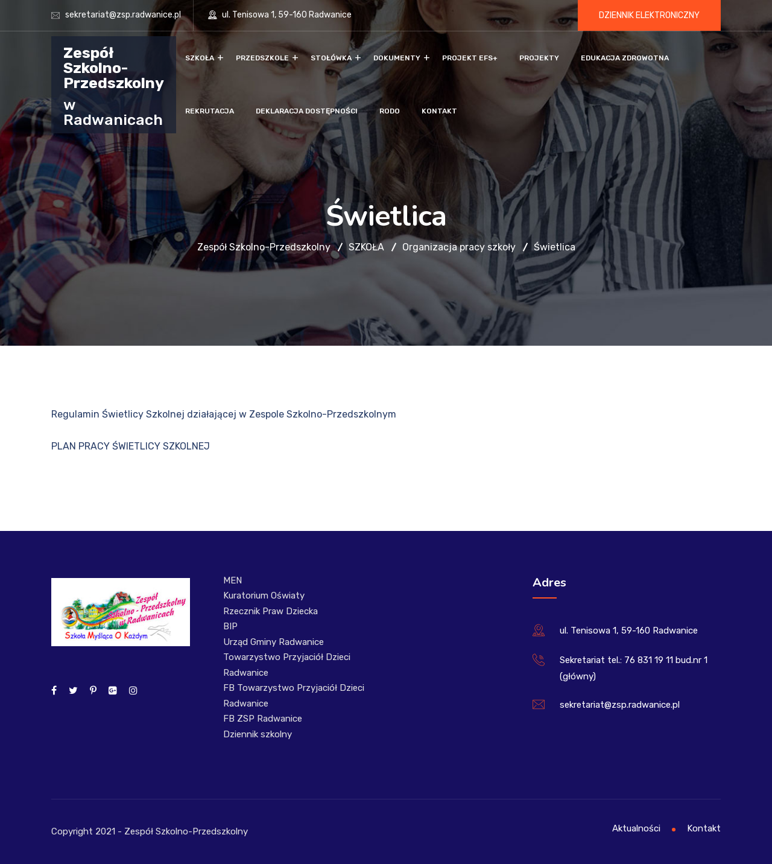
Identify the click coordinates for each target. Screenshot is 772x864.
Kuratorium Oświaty (264, 595)
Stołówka (331, 58)
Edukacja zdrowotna (625, 58)
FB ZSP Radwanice (262, 718)
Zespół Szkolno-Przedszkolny (113, 67)
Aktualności (636, 828)
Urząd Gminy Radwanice (273, 642)
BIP (230, 626)
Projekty (539, 58)
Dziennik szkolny (257, 734)
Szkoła (199, 58)
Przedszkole (262, 58)
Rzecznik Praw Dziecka (270, 611)
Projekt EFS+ (470, 58)
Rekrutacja (209, 111)
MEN (232, 580)
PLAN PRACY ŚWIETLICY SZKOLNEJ (130, 446)
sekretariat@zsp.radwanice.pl (123, 15)
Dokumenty (396, 58)
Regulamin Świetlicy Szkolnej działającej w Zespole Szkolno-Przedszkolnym (223, 414)
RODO (389, 111)
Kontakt (439, 111)
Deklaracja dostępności (307, 111)
